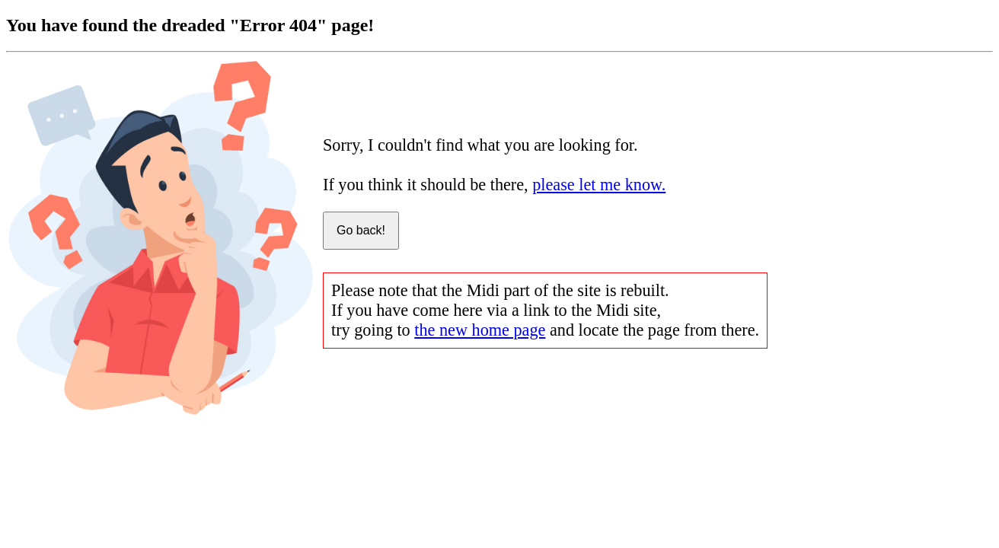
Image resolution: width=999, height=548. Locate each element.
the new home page (479, 329)
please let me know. (598, 184)
